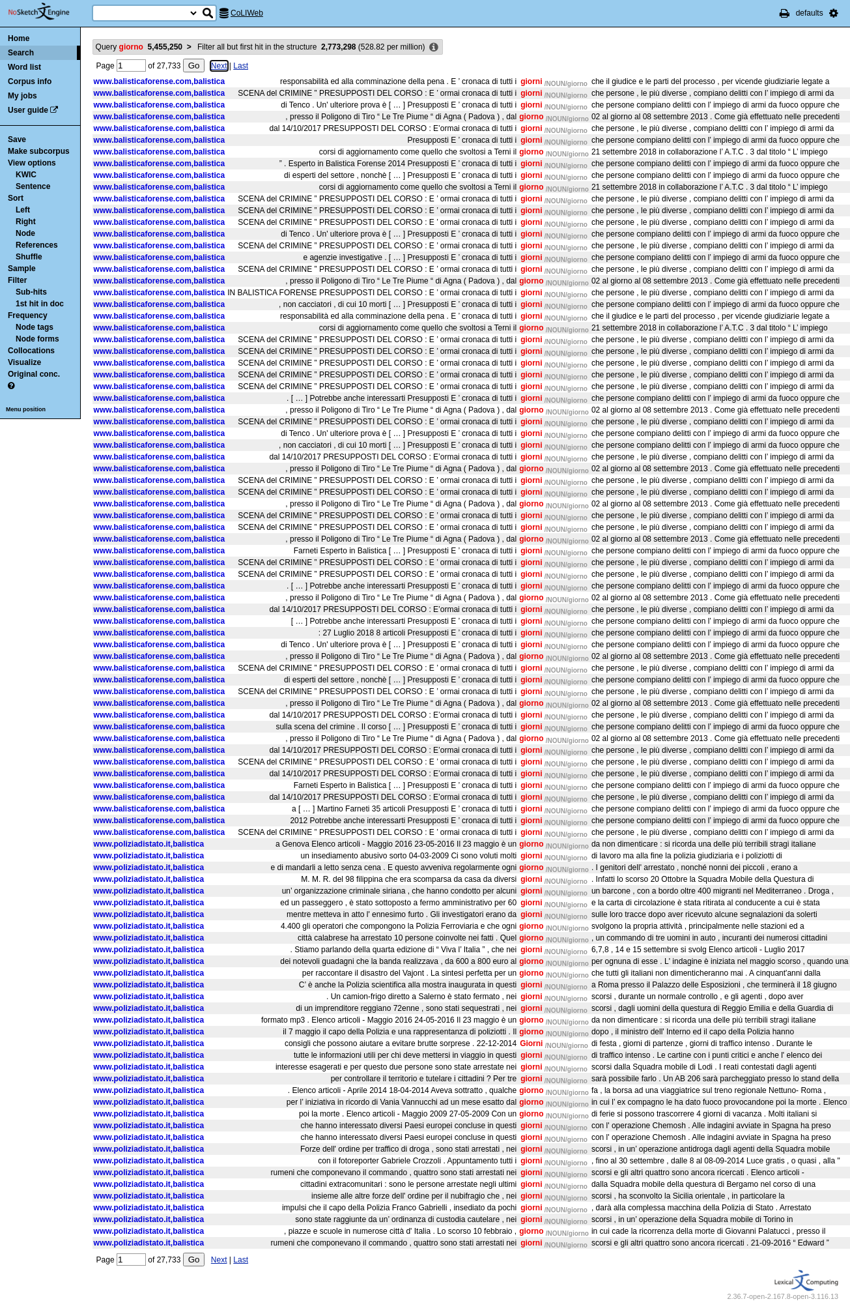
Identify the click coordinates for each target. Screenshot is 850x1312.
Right (26, 221)
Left (23, 209)
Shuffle (29, 256)
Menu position (26, 409)
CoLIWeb (247, 13)
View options (32, 163)
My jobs (22, 95)
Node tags (34, 327)
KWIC (26, 174)
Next (219, 65)
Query (139, 46)
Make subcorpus (39, 151)
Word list (24, 67)
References (37, 245)
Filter (17, 280)
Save (17, 139)
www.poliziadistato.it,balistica (149, 844)
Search (21, 52)
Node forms (37, 338)
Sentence (33, 186)
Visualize (24, 362)
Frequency (28, 315)
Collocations (31, 350)
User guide (28, 110)
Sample (22, 268)
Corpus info (29, 81)
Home (18, 38)
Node (25, 233)
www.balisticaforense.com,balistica (159, 81)
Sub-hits (31, 292)
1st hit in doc (40, 303)
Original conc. (34, 374)
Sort (15, 198)
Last (240, 65)
